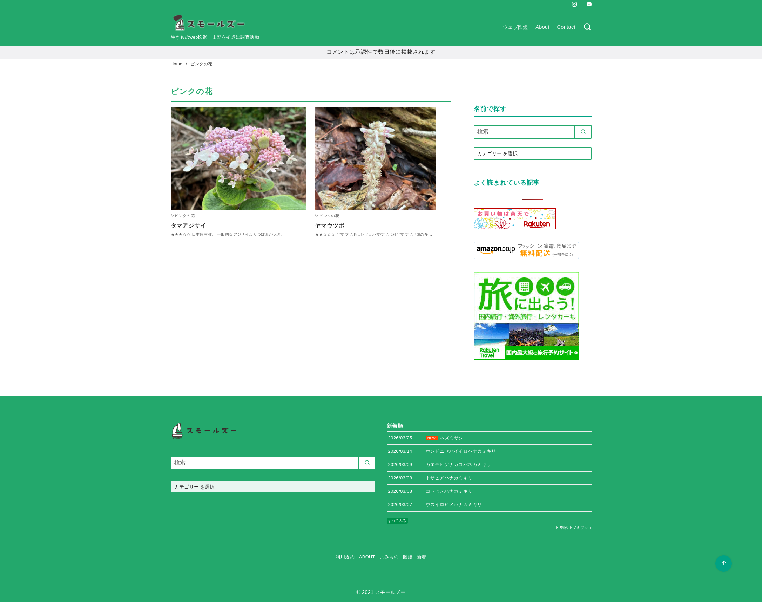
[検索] (587, 27)
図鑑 (407, 557)
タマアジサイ (188, 226)
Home (177, 63)
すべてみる (397, 521)
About (542, 27)
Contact (566, 27)
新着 (421, 557)
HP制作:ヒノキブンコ (573, 528)
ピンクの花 (201, 63)
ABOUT (367, 557)
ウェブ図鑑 (515, 27)
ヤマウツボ (329, 226)
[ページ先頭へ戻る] (723, 563)
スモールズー (390, 592)
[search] (583, 131)
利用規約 (345, 557)
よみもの (389, 557)
